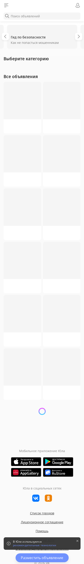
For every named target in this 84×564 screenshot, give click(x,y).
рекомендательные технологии (34, 545)
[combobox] (42, 16)
